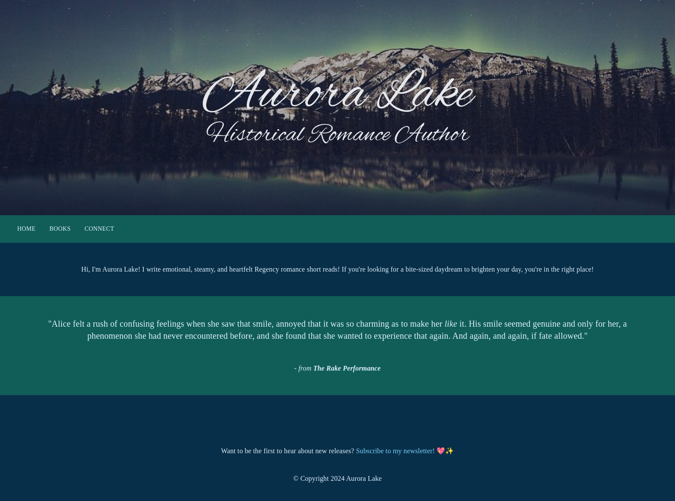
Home (26, 229)
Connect (99, 229)
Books (60, 229)
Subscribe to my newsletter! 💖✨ (405, 451)
